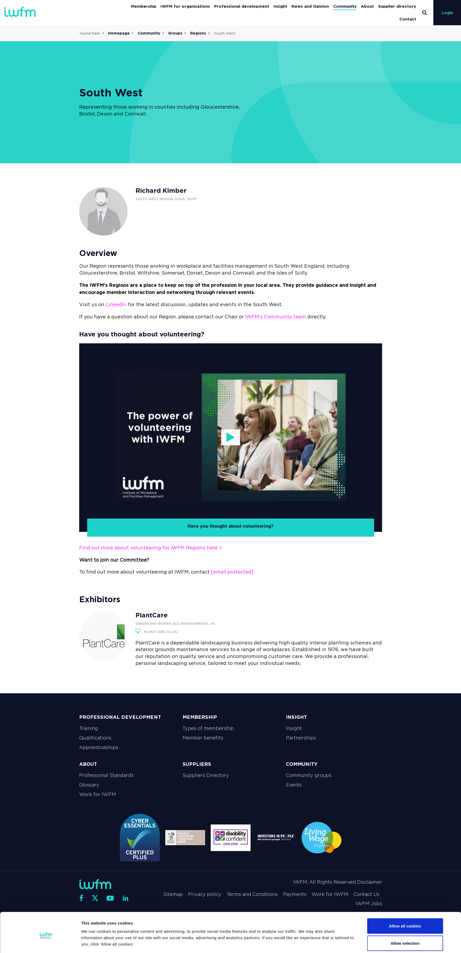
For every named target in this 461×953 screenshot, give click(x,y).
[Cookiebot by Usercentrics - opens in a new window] (46, 943)
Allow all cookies (405, 904)
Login (447, 12)
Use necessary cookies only (405, 939)
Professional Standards (106, 775)
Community (345, 6)
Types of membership (208, 728)
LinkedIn (116, 304)
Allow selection (405, 921)
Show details (290, 939)
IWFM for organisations (185, 6)
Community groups (308, 775)
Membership (143, 6)
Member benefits (203, 738)
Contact (407, 19)
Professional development (241, 6)
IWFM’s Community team (275, 316)
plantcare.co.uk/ (157, 632)
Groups (175, 33)
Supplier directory (397, 6)
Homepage (119, 33)
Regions (198, 33)
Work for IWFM (97, 794)
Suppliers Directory (206, 775)
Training (88, 728)
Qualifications (95, 738)
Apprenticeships (98, 747)
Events (294, 785)
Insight (280, 6)
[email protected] (232, 572)
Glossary (89, 785)
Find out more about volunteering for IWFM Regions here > (150, 547)
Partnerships (301, 738)
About (367, 6)
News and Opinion (310, 6)
